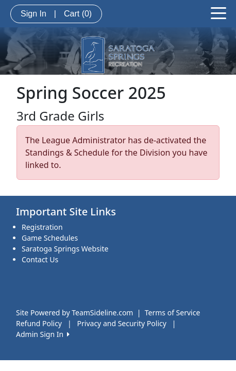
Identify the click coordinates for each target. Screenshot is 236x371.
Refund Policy (39, 323)
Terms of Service (172, 312)
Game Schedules (50, 238)
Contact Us (40, 259)
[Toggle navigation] (218, 12)
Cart (78, 13)
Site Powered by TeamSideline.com (74, 312)
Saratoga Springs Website (65, 249)
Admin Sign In (43, 334)
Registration (42, 227)
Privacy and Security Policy (121, 323)
